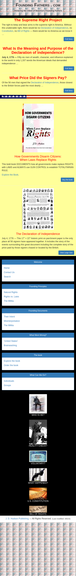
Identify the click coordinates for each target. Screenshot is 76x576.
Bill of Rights (23, 31)
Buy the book (67, 180)
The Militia (9, 301)
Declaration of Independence (54, 28)
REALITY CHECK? (38, 446)
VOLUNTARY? (38, 463)
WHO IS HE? (38, 415)
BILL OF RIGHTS (38, 514)
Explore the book (12, 361)
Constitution (7, 31)
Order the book (11, 365)
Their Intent (9, 316)
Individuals (9, 381)
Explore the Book (10, 174)
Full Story (69, 39)
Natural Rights (11, 292)
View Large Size (66, 253)
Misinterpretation (12, 321)
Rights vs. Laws (11, 296)
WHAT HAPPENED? (38, 483)
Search (7, 276)
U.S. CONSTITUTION (37, 501)
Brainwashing (10, 345)
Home (7, 268)
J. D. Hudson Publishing (17, 518)
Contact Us (9, 272)
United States (10, 341)
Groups (7, 385)
